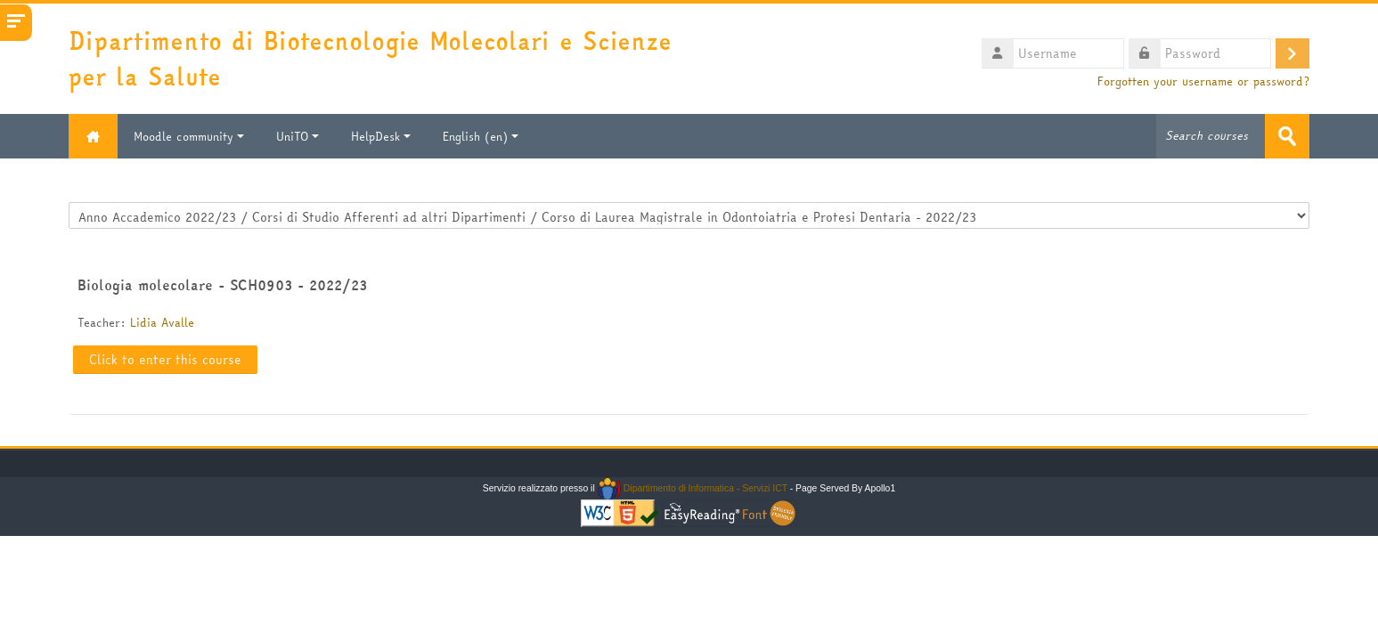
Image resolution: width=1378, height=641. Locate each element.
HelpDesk (381, 136)
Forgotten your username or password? (1203, 81)
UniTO (297, 136)
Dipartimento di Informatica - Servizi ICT (692, 488)
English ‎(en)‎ (480, 136)
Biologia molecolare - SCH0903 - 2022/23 (222, 285)
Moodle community (189, 136)
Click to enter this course (165, 359)
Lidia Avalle (162, 322)
